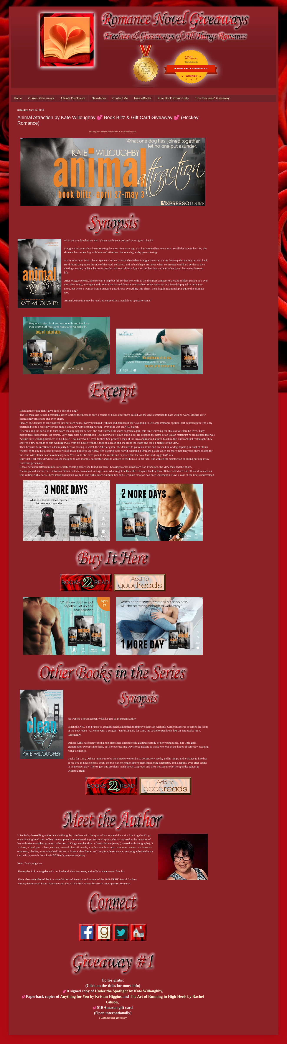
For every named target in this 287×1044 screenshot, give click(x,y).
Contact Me (120, 98)
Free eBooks (142, 98)
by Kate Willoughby (128, 991)
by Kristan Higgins (91, 996)
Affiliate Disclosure (72, 98)
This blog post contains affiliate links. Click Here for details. (113, 132)
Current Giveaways (41, 98)
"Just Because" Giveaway (212, 98)
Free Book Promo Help (173, 98)
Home (18, 98)
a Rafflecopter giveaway (113, 1017)
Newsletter (99, 98)
